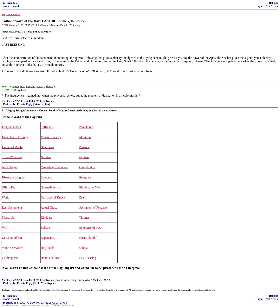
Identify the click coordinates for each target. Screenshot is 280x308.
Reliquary (85, 177)
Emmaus (46, 177)
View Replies (41, 104)
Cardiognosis (10, 257)
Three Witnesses (12, 157)
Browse (6, 6)
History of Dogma (13, 177)
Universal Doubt (12, 147)
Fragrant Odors (11, 127)
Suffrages (47, 127)
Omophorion (87, 167)
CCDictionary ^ (10, 25)
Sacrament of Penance (93, 207)
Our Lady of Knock (53, 197)
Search (16, 6)
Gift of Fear (9, 187)
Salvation (48, 101)
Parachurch (86, 127)
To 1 (36, 283)
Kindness (46, 217)
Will (4, 227)
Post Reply (9, 104)
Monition (85, 137)
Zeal (82, 197)
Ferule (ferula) (88, 237)
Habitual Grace (50, 257)
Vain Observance (12, 247)
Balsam (45, 227)
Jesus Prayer (9, 167)
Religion (273, 3)
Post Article (271, 6)
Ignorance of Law (90, 227)
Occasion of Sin (12, 237)
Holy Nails (47, 247)
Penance (84, 147)
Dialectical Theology (15, 137)
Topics (259, 6)
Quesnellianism (50, 187)
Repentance (48, 237)
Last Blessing (87, 257)
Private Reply (25, 104)
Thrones (84, 217)
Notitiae (46, 157)
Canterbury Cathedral (54, 167)
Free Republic (9, 3)
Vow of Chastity (51, 137)
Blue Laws (47, 147)
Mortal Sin (8, 217)
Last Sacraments (12, 207)
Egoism (84, 157)
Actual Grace (49, 207)
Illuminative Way (90, 187)
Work (5, 197)
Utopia (83, 247)
